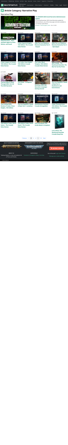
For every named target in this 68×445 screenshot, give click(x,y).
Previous (24, 138)
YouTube (42, 155)
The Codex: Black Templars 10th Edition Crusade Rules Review (41, 64)
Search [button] (65, 5)
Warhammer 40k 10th (22, 5)
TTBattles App (11, 1)
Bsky (37, 155)
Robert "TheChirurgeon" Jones (43, 25)
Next (44, 138)
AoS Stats (22, 1)
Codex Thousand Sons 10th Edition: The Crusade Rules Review (59, 106)
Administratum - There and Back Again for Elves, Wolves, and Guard (8, 42)
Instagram (32, 155)
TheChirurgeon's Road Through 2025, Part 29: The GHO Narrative (7, 84)
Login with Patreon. (61, 153)
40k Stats (17, 1)
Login (60, 5)
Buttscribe (30, 1)
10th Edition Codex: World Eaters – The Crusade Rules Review (8, 125)
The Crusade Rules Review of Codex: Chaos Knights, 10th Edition (8, 106)
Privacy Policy (50, 1)
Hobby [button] (51, 5)
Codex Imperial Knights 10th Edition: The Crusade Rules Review (25, 44)
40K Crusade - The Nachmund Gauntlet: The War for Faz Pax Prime (59, 65)
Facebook (26, 155)
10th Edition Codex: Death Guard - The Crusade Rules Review (25, 125)
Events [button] (38, 1)
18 (40, 138)
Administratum (4, 1)
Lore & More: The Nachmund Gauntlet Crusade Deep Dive (58, 132)
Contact (34, 1)
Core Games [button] (30, 5)
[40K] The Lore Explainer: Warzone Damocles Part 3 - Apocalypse (59, 44)
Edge (26, 1)
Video (56, 5)
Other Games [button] (38, 5)
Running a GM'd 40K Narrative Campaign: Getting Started (41, 87)
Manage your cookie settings (56, 156)
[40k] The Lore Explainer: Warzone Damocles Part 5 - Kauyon (42, 44)
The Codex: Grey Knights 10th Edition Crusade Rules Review (25, 64)
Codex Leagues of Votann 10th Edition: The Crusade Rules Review (8, 64)
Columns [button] (46, 5)
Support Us (44, 1)
